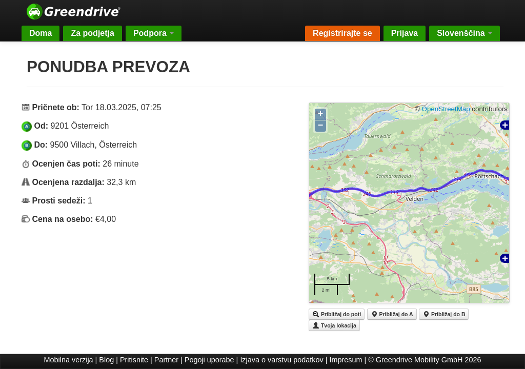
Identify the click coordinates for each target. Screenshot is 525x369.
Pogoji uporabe (209, 360)
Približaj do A (392, 314)
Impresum (346, 360)
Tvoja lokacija (334, 325)
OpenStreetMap (446, 109)
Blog (106, 360)
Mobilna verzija (68, 360)
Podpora (153, 33)
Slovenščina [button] (464, 33)
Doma (40, 33)
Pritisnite (134, 360)
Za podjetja (92, 33)
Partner (166, 360)
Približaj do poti (336, 314)
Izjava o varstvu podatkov (281, 360)
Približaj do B (443, 314)
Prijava (404, 33)
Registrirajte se (342, 33)
